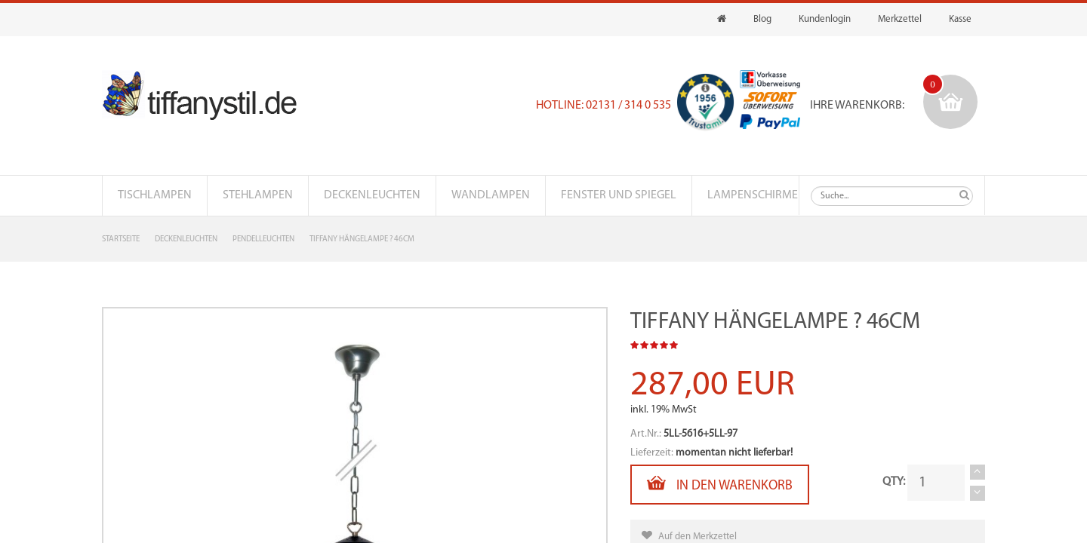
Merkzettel (900, 19)
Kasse (960, 19)
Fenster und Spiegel (618, 195)
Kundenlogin (825, 19)
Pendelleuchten (263, 239)
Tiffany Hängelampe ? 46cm (361, 239)
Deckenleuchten (372, 195)
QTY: (893, 482)
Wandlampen (490, 195)
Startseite (121, 239)
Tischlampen (155, 195)
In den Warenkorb (720, 483)
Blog (762, 19)
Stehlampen (258, 195)
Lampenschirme (752, 195)
